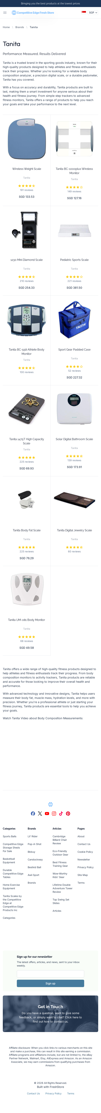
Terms (81, 882)
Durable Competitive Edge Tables (13, 874)
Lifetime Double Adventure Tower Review (62, 888)
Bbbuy (31, 851)
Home (6, 27)
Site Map (83, 874)
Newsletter (84, 859)
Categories (9, 917)
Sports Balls (9, 836)
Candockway (35, 859)
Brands (19, 27)
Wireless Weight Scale (26, 169)
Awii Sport (33, 874)
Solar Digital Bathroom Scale (74, 439)
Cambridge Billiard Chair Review (60, 840)
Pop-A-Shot (34, 844)
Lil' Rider (33, 836)
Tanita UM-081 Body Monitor (26, 620)
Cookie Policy (85, 851)
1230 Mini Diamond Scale (27, 260)
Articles (57, 910)
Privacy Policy (86, 867)
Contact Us (84, 844)
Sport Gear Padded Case (74, 349)
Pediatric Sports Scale (74, 260)
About (81, 836)
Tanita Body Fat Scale (27, 530)
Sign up (50, 983)
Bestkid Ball (34, 867)
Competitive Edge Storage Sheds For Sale (13, 848)
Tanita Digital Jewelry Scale (74, 530)
